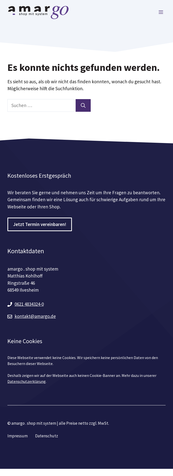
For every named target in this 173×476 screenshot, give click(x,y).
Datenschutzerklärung (26, 381)
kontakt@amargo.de (35, 316)
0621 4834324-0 (29, 304)
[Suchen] (83, 105)
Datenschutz (46, 436)
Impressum (17, 436)
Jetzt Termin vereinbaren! (39, 224)
